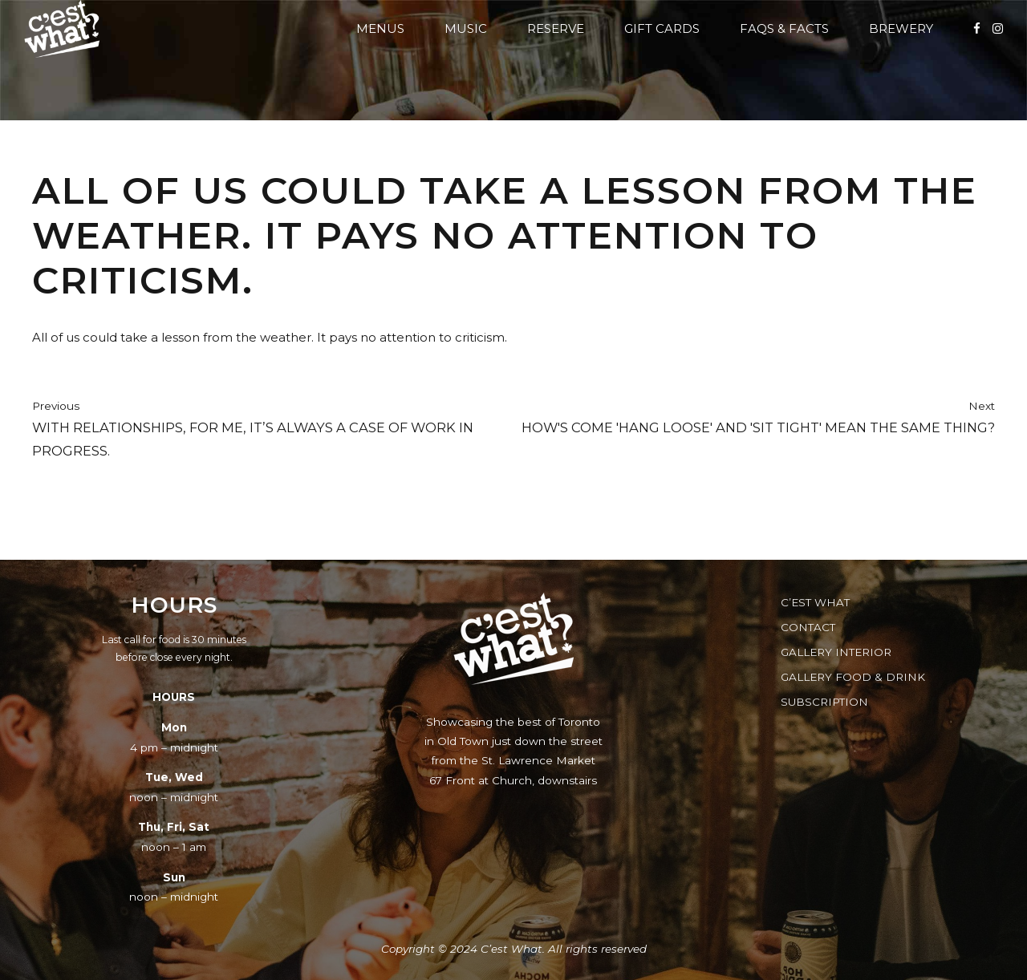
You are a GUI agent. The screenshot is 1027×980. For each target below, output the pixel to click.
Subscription (824, 701)
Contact (808, 627)
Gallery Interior (836, 652)
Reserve (555, 28)
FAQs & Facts (784, 28)
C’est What (815, 602)
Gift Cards (662, 28)
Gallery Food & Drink (853, 676)
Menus (380, 28)
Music (465, 28)
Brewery (901, 28)
